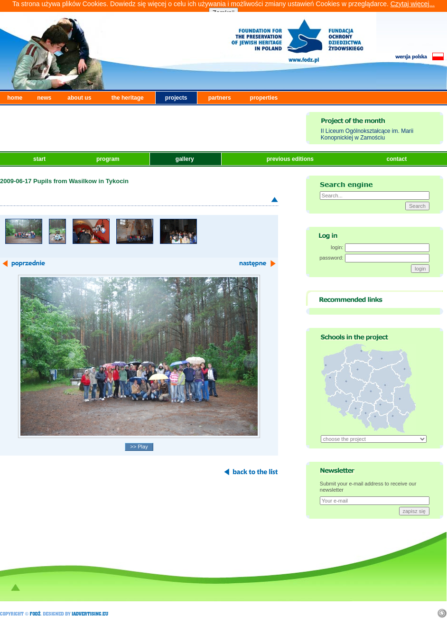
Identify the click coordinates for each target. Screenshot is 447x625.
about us (79, 97)
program (109, 159)
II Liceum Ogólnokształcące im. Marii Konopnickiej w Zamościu (367, 134)
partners (219, 97)
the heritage (128, 97)
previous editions (291, 159)
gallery (185, 159)
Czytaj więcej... (413, 4)
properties (264, 97)
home (14, 97)
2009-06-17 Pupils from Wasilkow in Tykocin (64, 181)
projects (176, 97)
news (44, 97)
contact (397, 159)
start (40, 159)
